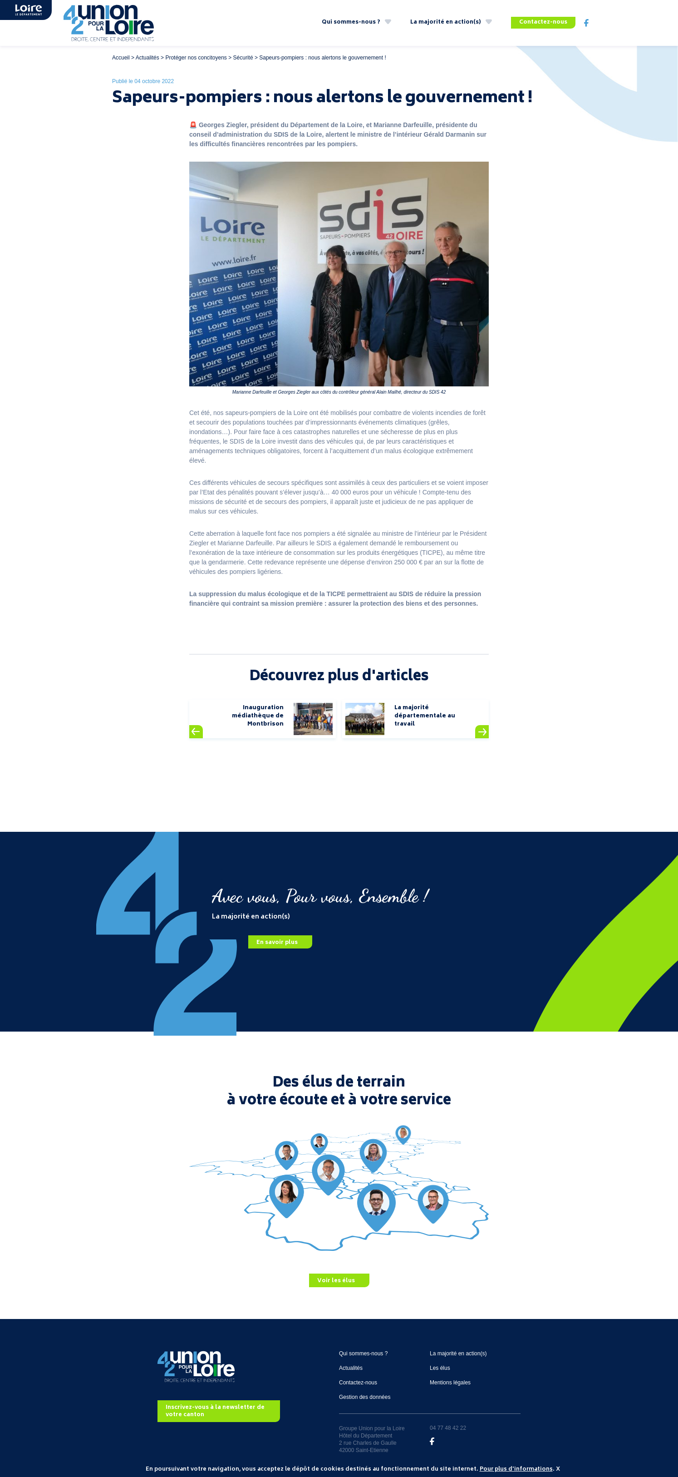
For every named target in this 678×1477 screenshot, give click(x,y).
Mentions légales (450, 1382)
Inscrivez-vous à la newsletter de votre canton (215, 1411)
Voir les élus (336, 1281)
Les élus (440, 1368)
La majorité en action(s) (445, 22)
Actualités (147, 57)
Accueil (121, 57)
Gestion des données (364, 1397)
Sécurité (243, 57)
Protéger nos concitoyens (195, 57)
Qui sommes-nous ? (351, 22)
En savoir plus (277, 942)
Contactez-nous (543, 22)
